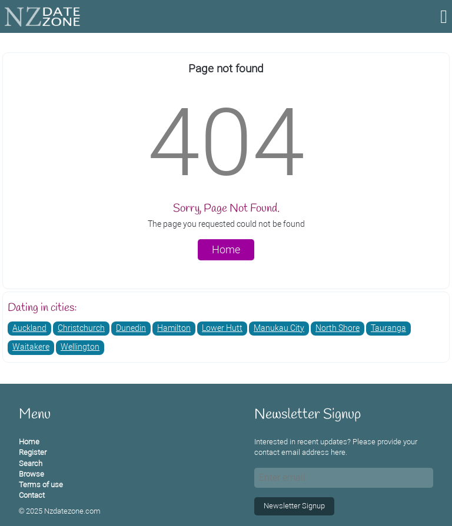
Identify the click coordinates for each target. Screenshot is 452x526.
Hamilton (174, 328)
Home (226, 250)
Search (30, 463)
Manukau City (279, 328)
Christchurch (81, 328)
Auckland (29, 328)
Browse (31, 474)
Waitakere (30, 347)
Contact (32, 495)
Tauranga (388, 328)
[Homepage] (42, 16)
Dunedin (131, 328)
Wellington (80, 347)
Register (32, 452)
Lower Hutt (222, 328)
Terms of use (41, 484)
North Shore (337, 328)
